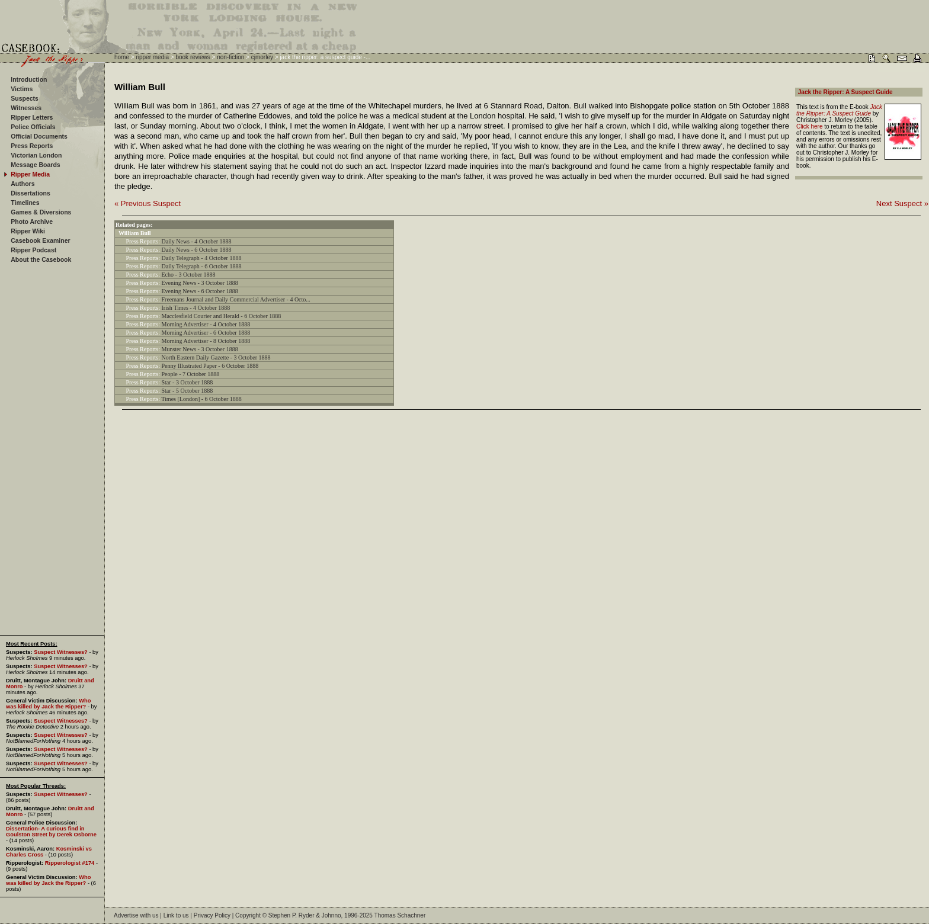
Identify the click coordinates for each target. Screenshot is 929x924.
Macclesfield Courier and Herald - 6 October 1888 (221, 316)
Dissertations (30, 193)
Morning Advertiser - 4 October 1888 (206, 324)
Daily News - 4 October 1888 (197, 241)
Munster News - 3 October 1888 (200, 349)
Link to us (176, 915)
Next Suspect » (902, 203)
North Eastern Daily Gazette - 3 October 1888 (216, 357)
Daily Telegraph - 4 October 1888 (202, 258)
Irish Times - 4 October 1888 (196, 307)
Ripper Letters (32, 117)
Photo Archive (32, 221)
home (121, 57)
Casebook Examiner (40, 240)
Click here (809, 126)
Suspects (25, 98)
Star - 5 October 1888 (187, 390)
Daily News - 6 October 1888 (197, 249)
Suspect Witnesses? (61, 652)
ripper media (152, 57)
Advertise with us (136, 915)
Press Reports (32, 145)
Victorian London (36, 155)
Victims (22, 88)
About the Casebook (41, 259)
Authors (22, 183)
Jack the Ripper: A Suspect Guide (845, 92)
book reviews (192, 57)
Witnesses (26, 107)
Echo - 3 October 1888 (189, 274)
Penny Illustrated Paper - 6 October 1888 (210, 365)
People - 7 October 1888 (191, 374)
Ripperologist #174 (69, 863)
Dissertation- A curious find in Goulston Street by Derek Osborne (51, 832)
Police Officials (33, 126)
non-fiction (230, 57)
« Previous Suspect (147, 203)
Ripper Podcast (33, 250)
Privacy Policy (212, 915)
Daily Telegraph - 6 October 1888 (202, 266)
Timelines (25, 202)
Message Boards (35, 164)
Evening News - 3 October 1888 (200, 283)
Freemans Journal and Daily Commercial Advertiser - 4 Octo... (236, 299)
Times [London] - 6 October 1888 (201, 399)
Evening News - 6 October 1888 (200, 291)
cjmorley (262, 57)
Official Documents (39, 136)
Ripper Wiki (28, 231)
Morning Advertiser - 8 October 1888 (206, 341)
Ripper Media (30, 174)
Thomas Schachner (400, 915)
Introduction (29, 79)
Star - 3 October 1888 (187, 382)
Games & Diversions (41, 212)
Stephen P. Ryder (291, 915)
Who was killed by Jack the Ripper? (48, 704)
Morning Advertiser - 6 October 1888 (206, 332)
